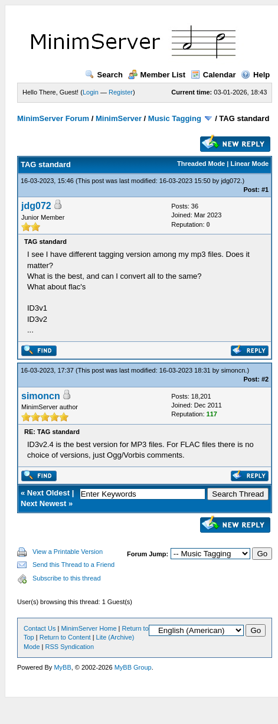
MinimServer (119, 118)
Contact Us (39, 628)
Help (255, 74)
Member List (157, 74)
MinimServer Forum (53, 118)
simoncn (233, 370)
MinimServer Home (88, 628)
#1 (265, 189)
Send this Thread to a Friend (73, 564)
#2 (265, 379)
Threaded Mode (201, 163)
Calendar (213, 74)
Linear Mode (249, 163)
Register (121, 92)
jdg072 (230, 180)
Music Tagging (174, 118)
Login (91, 92)
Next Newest (43, 503)
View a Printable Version (67, 551)
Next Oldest (48, 492)
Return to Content (65, 637)
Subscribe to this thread (66, 578)
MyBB (62, 667)
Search (104, 74)
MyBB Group (133, 667)
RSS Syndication (69, 646)
